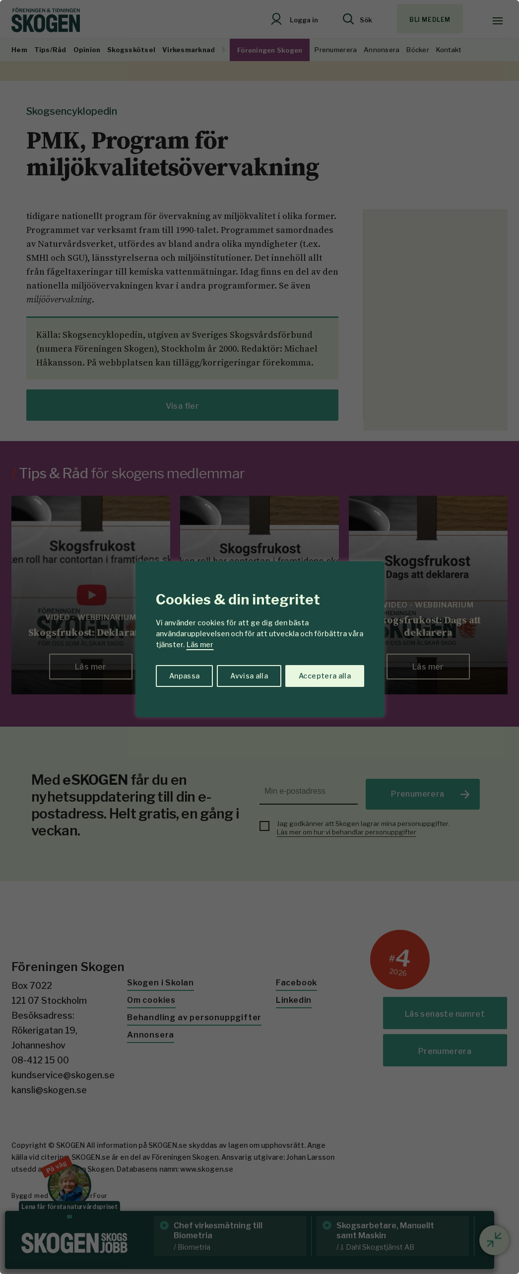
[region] (259, 637)
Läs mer (200, 644)
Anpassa (184, 676)
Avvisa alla (249, 676)
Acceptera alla (325, 676)
